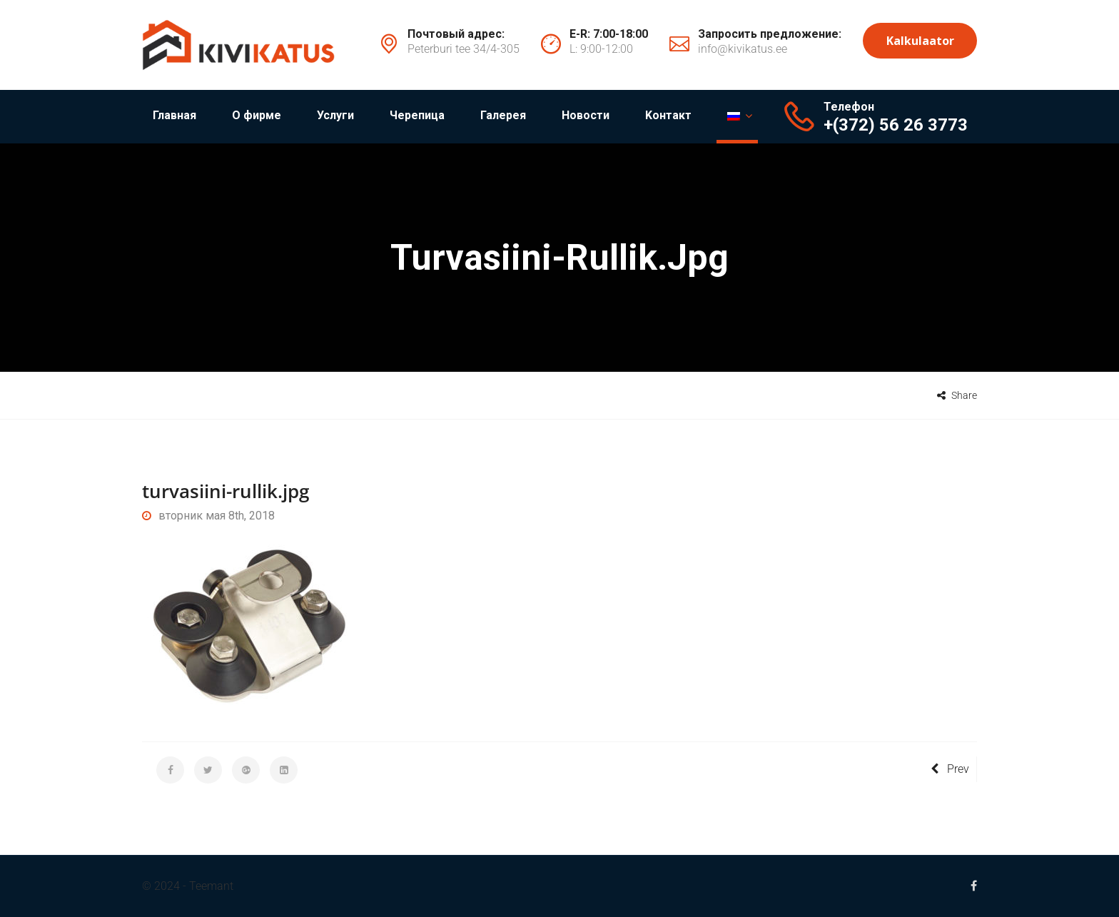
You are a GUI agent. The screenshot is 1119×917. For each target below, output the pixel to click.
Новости (585, 115)
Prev (950, 769)
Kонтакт (668, 115)
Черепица (417, 115)
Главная (174, 115)
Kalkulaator (920, 41)
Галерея (503, 115)
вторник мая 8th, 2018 (208, 515)
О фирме (256, 115)
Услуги (335, 115)
